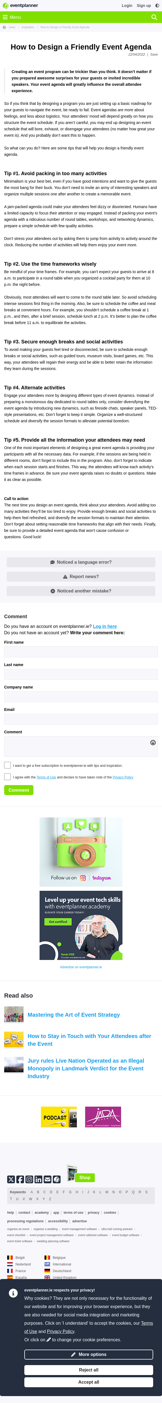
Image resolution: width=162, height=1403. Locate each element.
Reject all (88, 1370)
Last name (13, 759)
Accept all (88, 1382)
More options (88, 1354)
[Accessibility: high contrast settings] (157, 5)
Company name (18, 782)
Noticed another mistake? (81, 685)
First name (14, 736)
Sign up (144, 5)
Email (9, 804)
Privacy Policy (123, 872)
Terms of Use (46, 872)
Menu (12, 17)
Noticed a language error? (81, 656)
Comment (13, 826)
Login (127, 5)
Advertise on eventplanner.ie (81, 1062)
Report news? (81, 671)
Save (154, 54)
